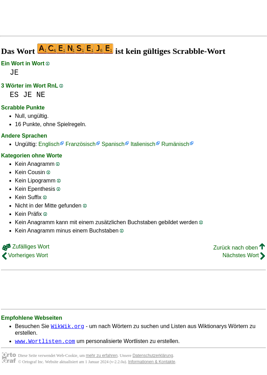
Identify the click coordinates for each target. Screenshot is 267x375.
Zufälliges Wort (25, 247)
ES (14, 95)
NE (41, 95)
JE (14, 72)
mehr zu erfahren (102, 357)
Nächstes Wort (243, 255)
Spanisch (113, 144)
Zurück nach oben (239, 248)
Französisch (81, 144)
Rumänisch (175, 144)
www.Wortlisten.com (45, 343)
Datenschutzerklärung (152, 357)
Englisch (49, 144)
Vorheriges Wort (25, 255)
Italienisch (143, 144)
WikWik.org (67, 327)
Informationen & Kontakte (151, 363)
